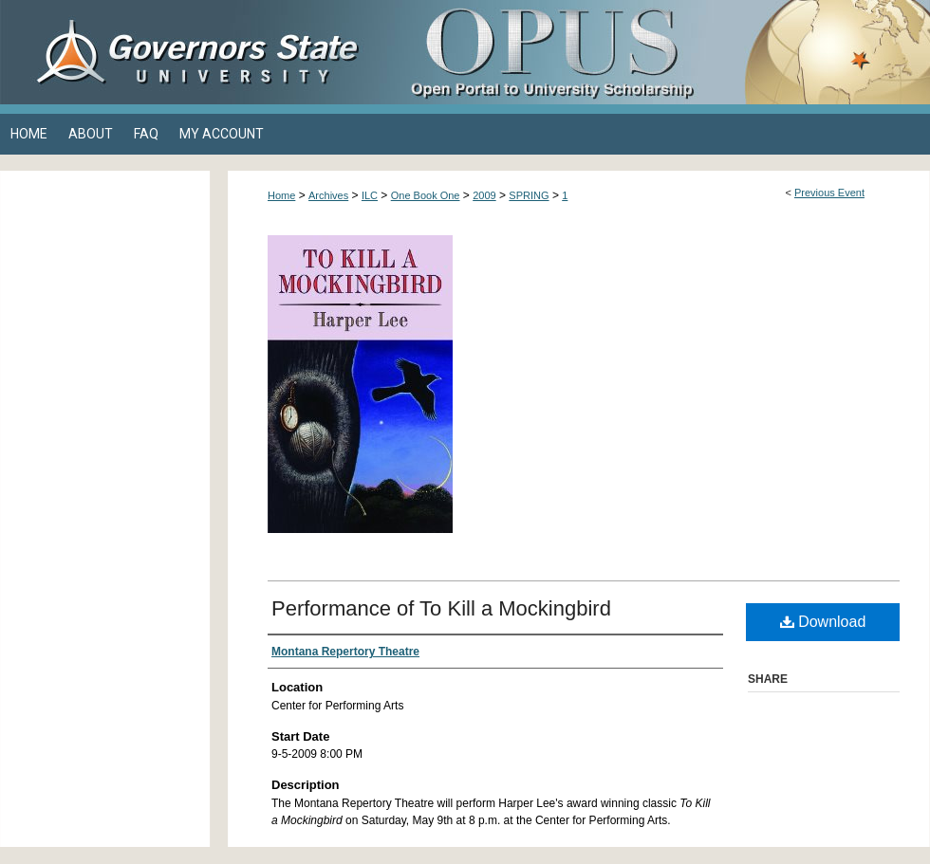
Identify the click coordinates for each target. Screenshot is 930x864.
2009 (484, 195)
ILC (370, 195)
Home (281, 195)
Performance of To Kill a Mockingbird (441, 608)
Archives (328, 195)
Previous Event (829, 192)
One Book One (425, 195)
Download (823, 622)
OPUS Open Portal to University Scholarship (655, 52)
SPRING (529, 195)
